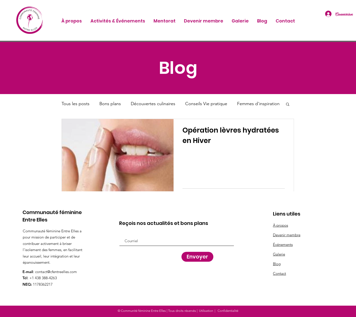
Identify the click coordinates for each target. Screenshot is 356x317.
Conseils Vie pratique (206, 103)
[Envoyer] (197, 257)
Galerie (279, 254)
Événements (283, 244)
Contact (279, 273)
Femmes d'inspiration (258, 103)
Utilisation (206, 311)
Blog (277, 263)
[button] (287, 104)
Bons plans (110, 103)
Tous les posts (75, 103)
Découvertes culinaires (153, 103)
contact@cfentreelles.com (56, 271)
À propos (280, 225)
